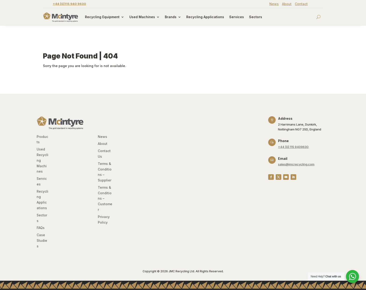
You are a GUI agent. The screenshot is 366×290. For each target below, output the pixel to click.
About (287, 4)
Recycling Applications (205, 17)
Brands (170, 17)
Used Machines (142, 17)
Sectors (255, 17)
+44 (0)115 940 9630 (69, 4)
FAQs (41, 228)
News (274, 4)
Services (236, 17)
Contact (301, 4)
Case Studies (42, 240)
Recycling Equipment (102, 17)
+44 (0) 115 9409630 (293, 147)
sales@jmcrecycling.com (296, 164)
